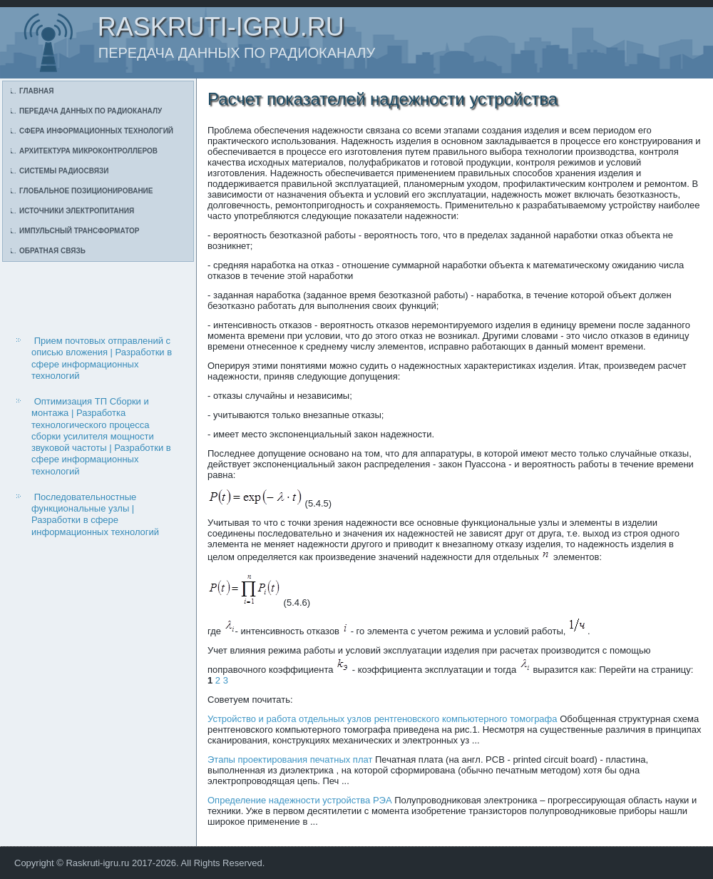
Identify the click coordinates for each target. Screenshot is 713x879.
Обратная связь (52, 251)
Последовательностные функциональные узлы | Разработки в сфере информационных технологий (95, 514)
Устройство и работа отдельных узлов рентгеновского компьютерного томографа (382, 718)
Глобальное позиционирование (86, 191)
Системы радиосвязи (63, 171)
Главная (36, 91)
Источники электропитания (76, 211)
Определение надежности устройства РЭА (299, 800)
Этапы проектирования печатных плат (289, 759)
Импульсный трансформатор (79, 231)
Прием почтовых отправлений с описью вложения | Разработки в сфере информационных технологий (101, 358)
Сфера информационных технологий (96, 131)
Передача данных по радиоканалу (90, 111)
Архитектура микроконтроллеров (88, 151)
